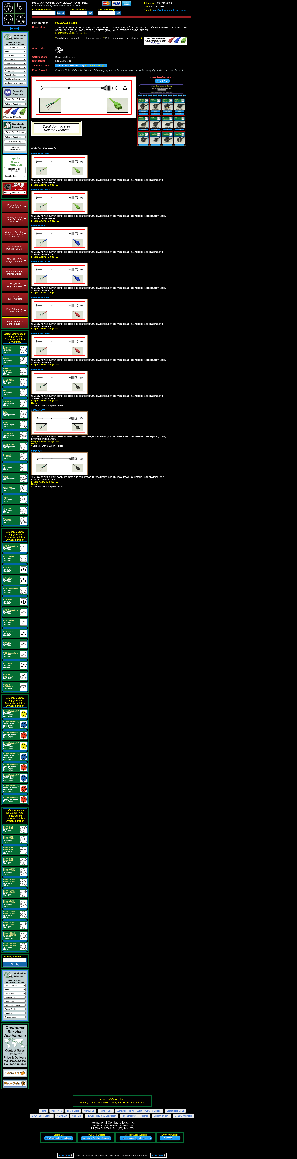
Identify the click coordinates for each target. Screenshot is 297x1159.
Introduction (56, 1111)
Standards (76, 1116)
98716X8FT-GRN (40, 153)
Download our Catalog (42, 1116)
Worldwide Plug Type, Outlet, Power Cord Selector (139, 1111)
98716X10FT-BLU (40, 261)
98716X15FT (38, 450)
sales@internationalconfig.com (165, 10)
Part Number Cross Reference (135, 1116)
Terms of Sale (106, 1111)
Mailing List (62, 1116)
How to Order (73, 1111)
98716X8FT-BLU (40, 225)
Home (14, 28)
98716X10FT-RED (40, 333)
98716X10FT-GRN (40, 189)
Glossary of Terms (161, 1116)
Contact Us (89, 1111)
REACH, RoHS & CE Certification (101, 1116)
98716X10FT (38, 410)
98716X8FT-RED (40, 297)
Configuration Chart (175, 1111)
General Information (183, 1116)
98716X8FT (37, 369)
